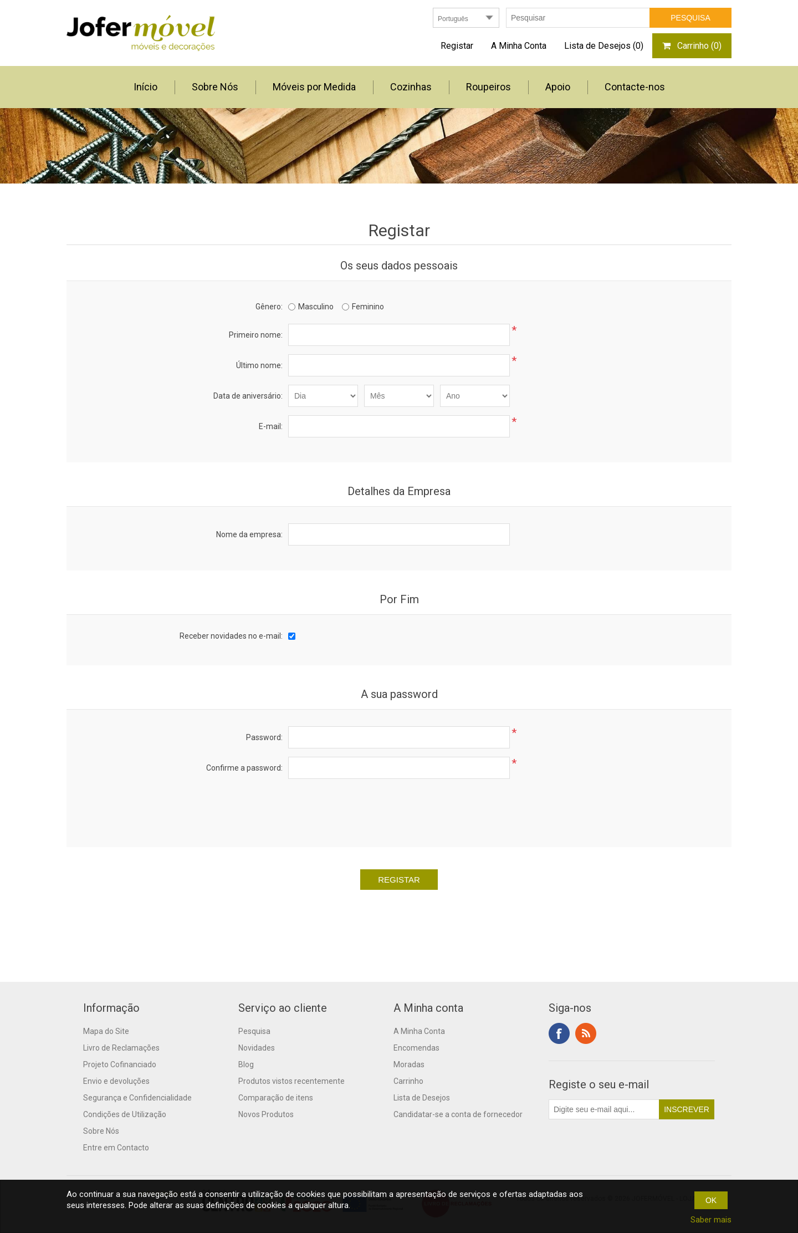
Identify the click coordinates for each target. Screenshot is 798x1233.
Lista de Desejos (421, 1097)
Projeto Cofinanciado (119, 1064)
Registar (457, 45)
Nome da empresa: (249, 534)
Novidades (256, 1047)
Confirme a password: (244, 767)
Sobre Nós (101, 1131)
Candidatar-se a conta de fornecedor (458, 1114)
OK (711, 1200)
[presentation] (399, 809)
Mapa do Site (106, 1031)
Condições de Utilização (124, 1114)
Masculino (316, 306)
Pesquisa (254, 1031)
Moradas (408, 1064)
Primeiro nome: (256, 334)
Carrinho (408, 1081)
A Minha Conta (518, 45)
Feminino (368, 306)
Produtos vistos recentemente (291, 1081)
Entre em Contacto (116, 1147)
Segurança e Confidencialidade (137, 1097)
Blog (246, 1064)
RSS (585, 1033)
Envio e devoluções (116, 1081)
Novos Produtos (266, 1114)
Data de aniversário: (248, 395)
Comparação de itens (275, 1097)
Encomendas (416, 1047)
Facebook (559, 1033)
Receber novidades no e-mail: (231, 635)
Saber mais (711, 1220)
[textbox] (578, 18)
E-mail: (271, 426)
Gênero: (269, 306)
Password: (264, 737)
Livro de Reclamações (121, 1047)
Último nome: (259, 365)
